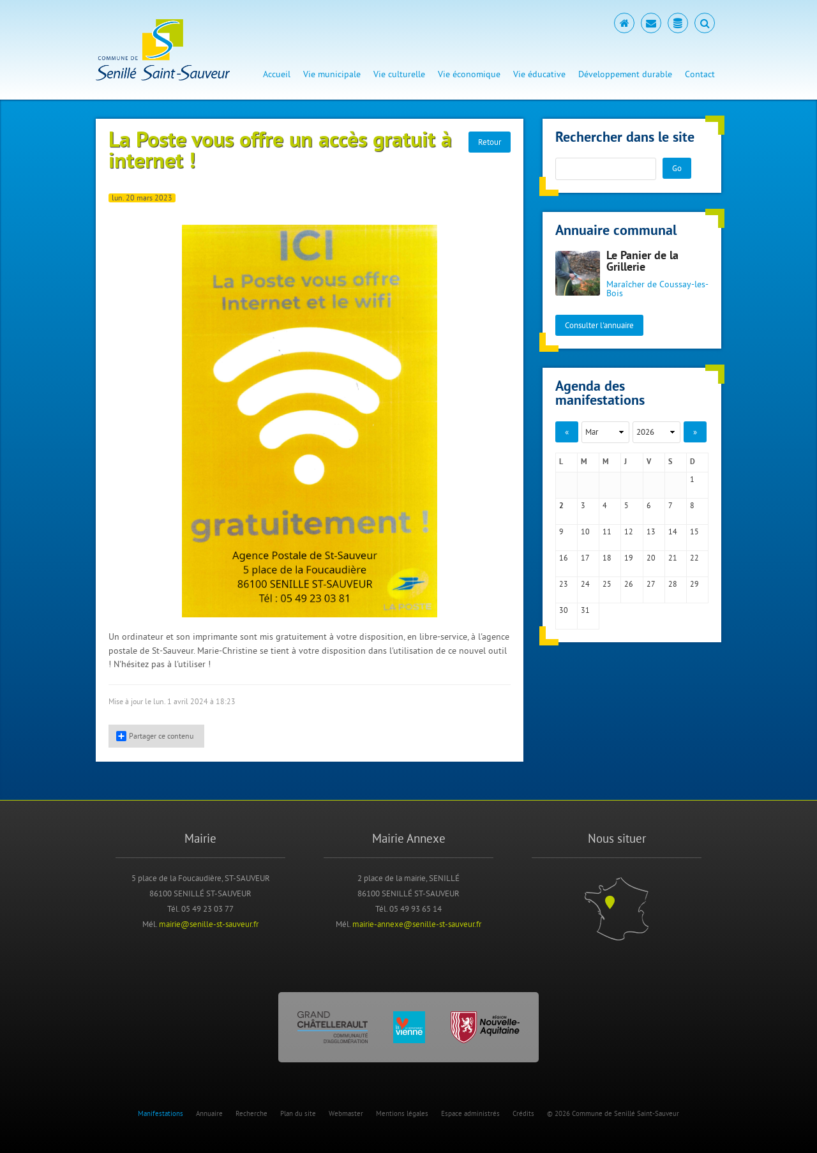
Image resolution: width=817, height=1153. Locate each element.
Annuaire (209, 1113)
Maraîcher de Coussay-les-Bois (657, 288)
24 (585, 584)
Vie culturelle (399, 74)
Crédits (523, 1113)
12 (628, 531)
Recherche (251, 1113)
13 (651, 531)
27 (651, 584)
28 (672, 584)
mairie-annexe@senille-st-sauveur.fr (416, 924)
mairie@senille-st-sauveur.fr (209, 924)
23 (563, 584)
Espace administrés (470, 1113)
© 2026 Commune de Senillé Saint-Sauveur (613, 1113)
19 (628, 557)
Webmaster (346, 1113)
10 (585, 531)
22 (694, 557)
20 (651, 557)
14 (672, 531)
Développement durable (625, 74)
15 (694, 531)
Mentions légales (402, 1113)
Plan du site (298, 1113)
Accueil (276, 74)
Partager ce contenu (154, 736)
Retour (489, 142)
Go (677, 168)
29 (694, 584)
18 (607, 557)
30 (563, 610)
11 (607, 531)
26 (628, 584)
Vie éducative (539, 74)
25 (607, 584)
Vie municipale (332, 74)
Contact (700, 74)
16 (563, 557)
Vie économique (469, 74)
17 (585, 557)
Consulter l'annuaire (599, 325)
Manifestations (160, 1113)
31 (585, 610)
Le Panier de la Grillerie (642, 262)
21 (672, 557)
